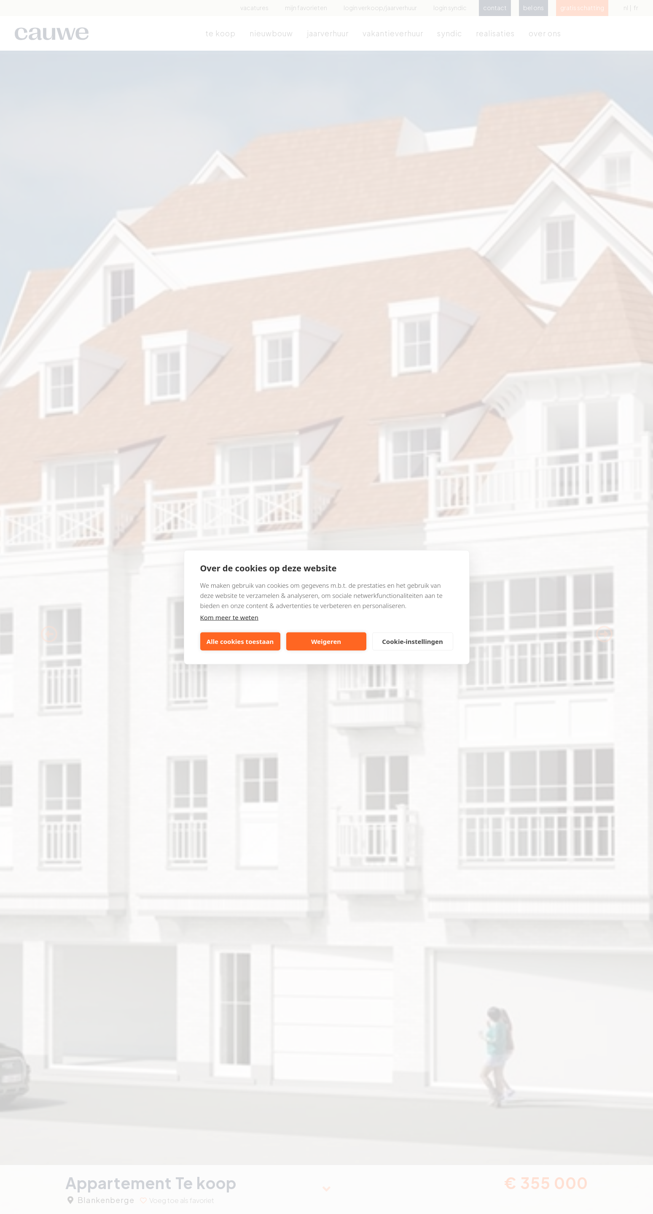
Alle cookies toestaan (240, 641)
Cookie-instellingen (412, 641)
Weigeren (326, 641)
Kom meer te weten (229, 617)
